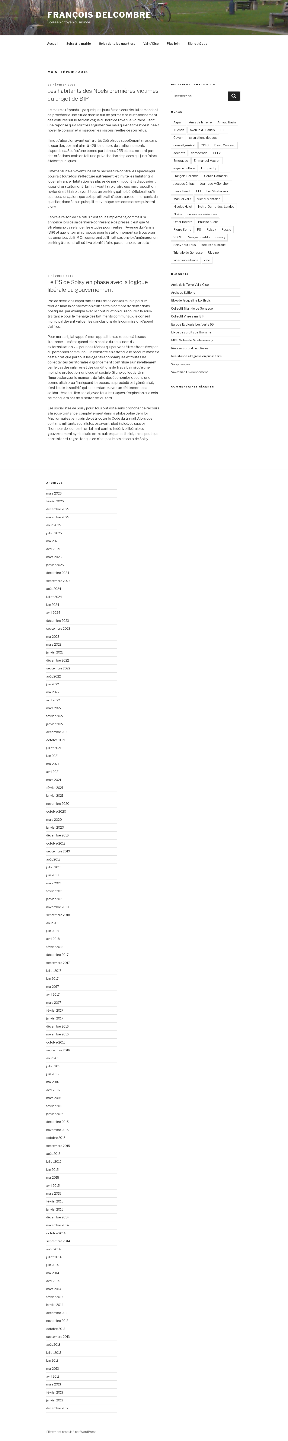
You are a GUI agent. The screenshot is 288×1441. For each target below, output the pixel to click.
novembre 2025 (57, 516)
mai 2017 (52, 986)
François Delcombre (99, 15)
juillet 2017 (53, 970)
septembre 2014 (58, 1240)
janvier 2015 (54, 1209)
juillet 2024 (54, 596)
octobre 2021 (55, 739)
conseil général (184, 144)
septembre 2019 (58, 850)
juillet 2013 (53, 1352)
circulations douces (203, 137)
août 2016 (53, 1057)
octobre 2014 (55, 1232)
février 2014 (54, 1296)
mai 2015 (52, 1177)
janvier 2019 (54, 898)
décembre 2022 (57, 660)
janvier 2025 (55, 564)
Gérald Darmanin (216, 175)
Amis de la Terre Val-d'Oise (190, 284)
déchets (179, 152)
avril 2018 (53, 938)
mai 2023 (52, 636)
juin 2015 (52, 1169)
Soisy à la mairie (78, 43)
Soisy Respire (180, 363)
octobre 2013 (55, 1328)
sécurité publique (213, 244)
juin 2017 (52, 978)
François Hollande (186, 175)
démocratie (199, 152)
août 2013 (53, 1344)
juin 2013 (52, 1360)
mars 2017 (53, 1002)
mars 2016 (53, 1097)
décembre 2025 (57, 508)
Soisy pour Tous (184, 244)
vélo (207, 259)
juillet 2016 (53, 1065)
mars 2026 (54, 493)
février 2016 (54, 1105)
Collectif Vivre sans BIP (187, 315)
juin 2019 (52, 874)
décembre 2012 (57, 1407)
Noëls (177, 213)
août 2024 (53, 588)
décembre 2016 (57, 1026)
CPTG (205, 144)
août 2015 (53, 1153)
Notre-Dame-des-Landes (216, 206)
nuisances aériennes (202, 213)
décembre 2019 (57, 834)
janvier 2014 (54, 1304)
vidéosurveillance (185, 259)
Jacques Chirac (184, 183)
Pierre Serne (182, 229)
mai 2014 (52, 1272)
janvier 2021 (54, 795)
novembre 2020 (57, 803)
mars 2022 (53, 707)
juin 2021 (52, 755)
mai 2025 (53, 540)
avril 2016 (53, 1089)
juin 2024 (52, 604)
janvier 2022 (55, 723)
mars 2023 (53, 644)
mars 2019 (53, 882)
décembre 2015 (57, 1121)
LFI (198, 190)
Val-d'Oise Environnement (189, 371)
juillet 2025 (54, 532)
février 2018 (54, 946)
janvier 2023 (55, 651)
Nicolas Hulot (182, 206)
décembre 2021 (57, 731)
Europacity (208, 167)
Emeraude (180, 160)
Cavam (178, 137)
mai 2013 (52, 1368)
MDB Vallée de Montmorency (192, 339)
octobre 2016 (55, 1042)
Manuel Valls (182, 198)
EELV (217, 152)
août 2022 (53, 676)
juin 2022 (52, 683)
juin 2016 (52, 1073)
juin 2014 (52, 1264)
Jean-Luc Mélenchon (215, 183)
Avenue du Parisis (202, 129)
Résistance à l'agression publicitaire (196, 355)
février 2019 (54, 890)
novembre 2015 (57, 1129)
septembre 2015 (58, 1145)
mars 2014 (53, 1288)
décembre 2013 (57, 1312)
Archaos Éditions (183, 292)
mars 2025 (54, 556)
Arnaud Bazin (226, 121)
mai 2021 (52, 763)
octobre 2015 (55, 1137)
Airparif (178, 121)
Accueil (52, 43)
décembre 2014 (57, 1216)
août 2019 (53, 859)
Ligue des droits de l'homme (191, 331)
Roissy (211, 229)
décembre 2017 (57, 954)
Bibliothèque (197, 43)
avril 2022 (53, 699)
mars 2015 (53, 1193)
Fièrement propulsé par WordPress (71, 1431)
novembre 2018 (57, 906)
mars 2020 (54, 819)
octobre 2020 (56, 811)
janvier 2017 (54, 1017)
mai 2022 (52, 691)
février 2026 (55, 500)
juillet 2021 (53, 747)
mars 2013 (53, 1383)
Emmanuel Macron (207, 160)
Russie (226, 229)
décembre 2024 (57, 572)
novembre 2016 (57, 1033)
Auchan (178, 129)
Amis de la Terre (200, 121)
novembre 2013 (57, 1320)
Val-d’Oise (151, 43)
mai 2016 (52, 1081)
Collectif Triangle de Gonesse (192, 308)
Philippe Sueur (208, 221)
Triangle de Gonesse (188, 252)
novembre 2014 (57, 1224)
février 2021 (54, 787)
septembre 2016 (58, 1049)
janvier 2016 (54, 1113)
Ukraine (213, 252)
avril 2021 (53, 771)
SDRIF (178, 236)
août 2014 (53, 1248)
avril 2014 (53, 1280)
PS (199, 229)
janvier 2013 (54, 1399)
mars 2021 (53, 779)
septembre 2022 (58, 667)
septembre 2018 (58, 914)
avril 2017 (53, 994)
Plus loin (173, 43)
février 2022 (55, 715)
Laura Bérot (182, 190)
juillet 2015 (53, 1161)
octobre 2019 (55, 843)
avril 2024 (53, 612)
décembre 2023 (57, 620)
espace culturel (184, 167)
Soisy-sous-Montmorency (206, 236)
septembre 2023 (58, 628)
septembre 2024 (58, 580)
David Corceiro (224, 144)
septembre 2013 (58, 1336)
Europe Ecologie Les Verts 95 (192, 324)
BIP (222, 129)
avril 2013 (53, 1376)
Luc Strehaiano (217, 190)
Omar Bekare (182, 221)
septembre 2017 (58, 962)
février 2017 (54, 1010)
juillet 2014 (53, 1256)
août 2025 (53, 524)
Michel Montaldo (208, 198)
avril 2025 (53, 548)
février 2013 (54, 1392)
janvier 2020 (55, 827)
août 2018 (53, 922)
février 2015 (54, 1200)
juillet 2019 (53, 866)
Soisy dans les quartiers (117, 43)
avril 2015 (53, 1185)
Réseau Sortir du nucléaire (189, 347)
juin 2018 (52, 930)
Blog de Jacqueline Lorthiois (191, 300)
